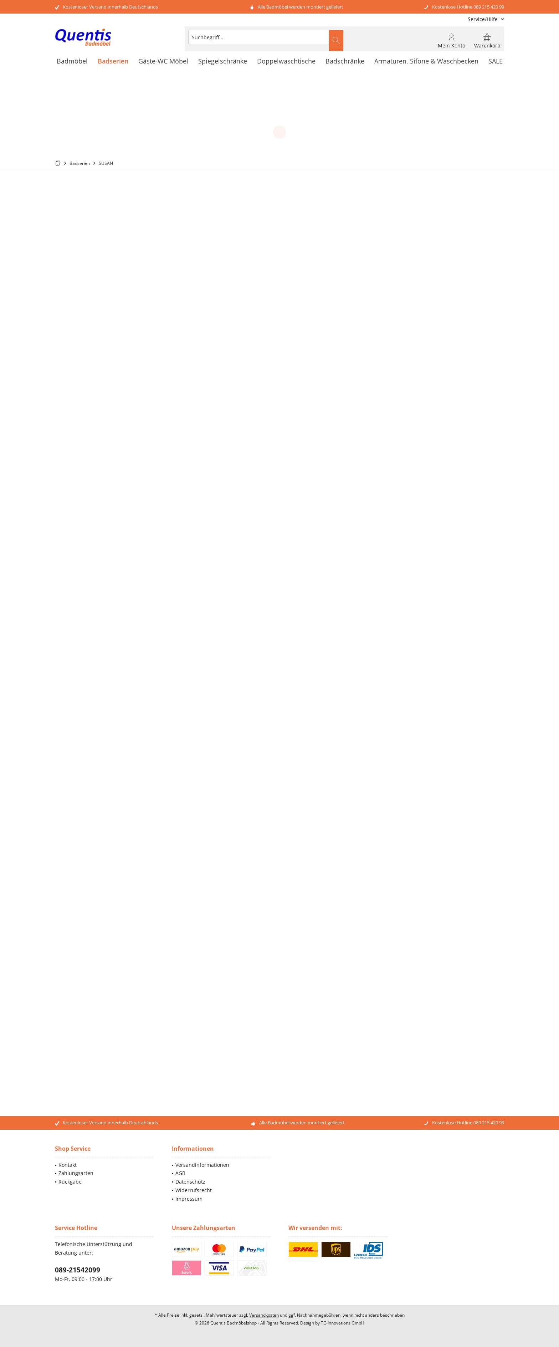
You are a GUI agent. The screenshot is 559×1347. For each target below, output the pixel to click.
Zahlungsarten (75, 1173)
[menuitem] (483, 19)
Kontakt (67, 1164)
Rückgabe (70, 1181)
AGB (180, 1173)
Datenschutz (190, 1181)
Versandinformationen (202, 1164)
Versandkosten (264, 1315)
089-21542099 (77, 1270)
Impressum (188, 1198)
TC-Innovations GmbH (342, 1323)
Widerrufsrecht (193, 1190)
